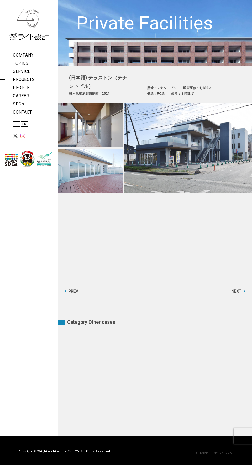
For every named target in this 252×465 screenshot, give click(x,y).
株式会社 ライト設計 (29, 24)
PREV (73, 291)
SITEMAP (202, 452)
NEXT (237, 291)
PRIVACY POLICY (223, 452)
